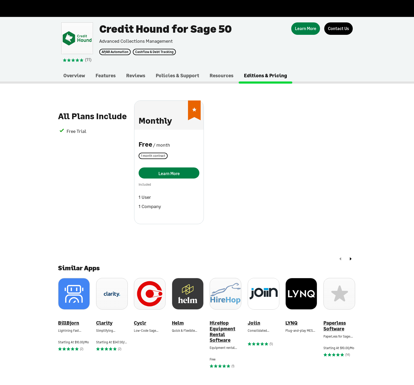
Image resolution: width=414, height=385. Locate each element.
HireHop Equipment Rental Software (222, 331)
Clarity (104, 323)
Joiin (254, 323)
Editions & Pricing (265, 75)
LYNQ (291, 323)
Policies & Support (177, 75)
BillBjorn (68, 323)
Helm (178, 323)
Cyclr (140, 323)
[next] (350, 259)
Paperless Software (334, 325)
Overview (74, 75)
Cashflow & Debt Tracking (154, 52)
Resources (221, 75)
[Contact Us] (338, 28)
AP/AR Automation (115, 52)
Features (106, 75)
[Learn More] (305, 28)
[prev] (340, 259)
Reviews (135, 75)
